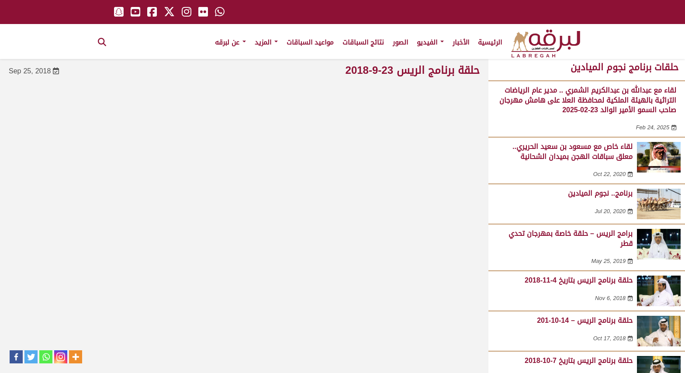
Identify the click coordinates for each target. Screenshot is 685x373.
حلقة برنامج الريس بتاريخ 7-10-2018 (579, 360)
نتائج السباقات (363, 42)
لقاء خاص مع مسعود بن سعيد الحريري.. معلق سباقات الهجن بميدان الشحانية (572, 151)
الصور (400, 42)
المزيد (266, 42)
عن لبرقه (230, 42)
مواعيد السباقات (310, 42)
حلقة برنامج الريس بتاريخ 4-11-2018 (579, 280)
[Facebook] (16, 356)
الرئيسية (490, 42)
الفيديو (430, 42)
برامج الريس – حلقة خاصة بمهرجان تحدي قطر (571, 238)
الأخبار (461, 42)
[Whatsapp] (45, 356)
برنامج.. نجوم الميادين (600, 193)
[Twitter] (31, 356)
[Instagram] (60, 356)
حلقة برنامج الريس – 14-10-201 (585, 320)
